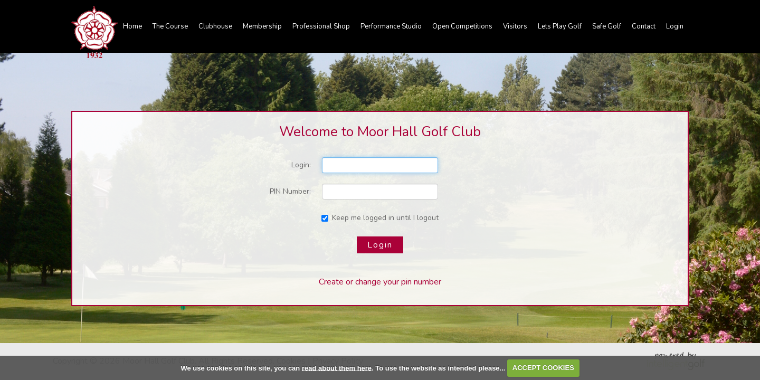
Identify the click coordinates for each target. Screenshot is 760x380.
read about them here (337, 368)
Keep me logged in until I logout (380, 218)
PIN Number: (290, 191)
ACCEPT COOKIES (543, 368)
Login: (301, 165)
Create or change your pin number (380, 282)
